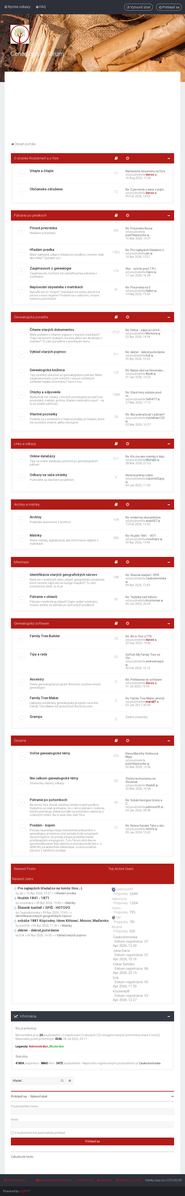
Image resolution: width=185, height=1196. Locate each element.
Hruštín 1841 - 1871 (31, 898)
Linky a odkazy (25, 444)
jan (148, 253)
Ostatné (20, 740)
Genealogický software (31, 623)
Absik (149, 373)
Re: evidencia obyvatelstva (142, 517)
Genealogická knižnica (47, 370)
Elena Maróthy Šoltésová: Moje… (142, 755)
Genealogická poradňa (31, 317)
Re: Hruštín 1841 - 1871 (140, 535)
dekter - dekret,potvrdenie (36, 930)
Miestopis (21, 562)
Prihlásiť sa (19, 1096)
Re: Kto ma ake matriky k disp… (145, 456)
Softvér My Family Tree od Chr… (142, 656)
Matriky (35, 535)
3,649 (133, 894)
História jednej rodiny (139, 475)
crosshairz (152, 539)
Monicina (152, 333)
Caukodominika (156, 578)
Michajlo (151, 460)
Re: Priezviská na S (137, 287)
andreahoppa (154, 661)
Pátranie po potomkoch (48, 800)
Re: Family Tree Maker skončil (144, 698)
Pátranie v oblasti (43, 597)
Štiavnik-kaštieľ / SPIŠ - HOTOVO (42, 907)
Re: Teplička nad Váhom (141, 597)
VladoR (150, 785)
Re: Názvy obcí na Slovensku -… (145, 370)
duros (150, 174)
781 (132, 922)
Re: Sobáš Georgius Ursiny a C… (143, 802)
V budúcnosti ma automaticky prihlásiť (40, 1132)
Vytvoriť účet (38, 1096)
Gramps (36, 716)
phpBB (23, 1191)
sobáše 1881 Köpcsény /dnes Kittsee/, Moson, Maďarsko (61, 920)
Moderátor (56, 1046)
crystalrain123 (155, 418)
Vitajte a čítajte (41, 171)
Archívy (35, 517)
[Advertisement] (92, 109)
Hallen (150, 290)
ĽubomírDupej (155, 478)
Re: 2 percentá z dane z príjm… (145, 189)
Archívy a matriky (27, 504)
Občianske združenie (46, 189)
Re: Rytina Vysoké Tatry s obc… (145, 825)
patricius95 (153, 807)
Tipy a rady (38, 654)
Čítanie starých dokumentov (52, 330)
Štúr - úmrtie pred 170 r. (141, 268)
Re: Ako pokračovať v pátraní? (145, 414)
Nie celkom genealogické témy (54, 778)
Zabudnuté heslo (22, 1156)
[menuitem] (41, 7)
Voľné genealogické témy (50, 753)
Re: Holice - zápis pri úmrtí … (143, 330)
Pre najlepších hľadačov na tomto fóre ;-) (48, 888)
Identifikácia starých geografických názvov (63, 574)
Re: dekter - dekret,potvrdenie (145, 352)
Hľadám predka (42, 249)
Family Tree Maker (44, 698)
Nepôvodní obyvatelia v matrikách (56, 287)
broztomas (153, 600)
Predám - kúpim (42, 825)
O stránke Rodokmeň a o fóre (36, 158)
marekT (151, 701)
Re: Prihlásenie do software (143, 679)
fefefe (150, 829)
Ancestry (37, 679)
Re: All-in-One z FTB (138, 636)
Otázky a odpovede (45, 392)
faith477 (151, 399)
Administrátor (38, 1046)
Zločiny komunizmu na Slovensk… (140, 780)
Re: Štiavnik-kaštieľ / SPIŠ (142, 575)
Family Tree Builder (45, 636)
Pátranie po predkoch (30, 215)
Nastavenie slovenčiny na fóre (145, 171)
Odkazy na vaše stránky (48, 475)
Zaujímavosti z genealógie (50, 268)
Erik (148, 355)
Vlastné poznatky (43, 414)
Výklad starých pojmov (48, 352)
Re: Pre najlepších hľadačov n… (145, 250)
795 (132, 912)
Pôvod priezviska (43, 228)
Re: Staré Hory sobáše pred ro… (143, 394)
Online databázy (42, 456)
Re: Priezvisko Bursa (138, 228)
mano (149, 272)
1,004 (133, 903)
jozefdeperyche (135, 235)
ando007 (151, 520)
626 (132, 931)
